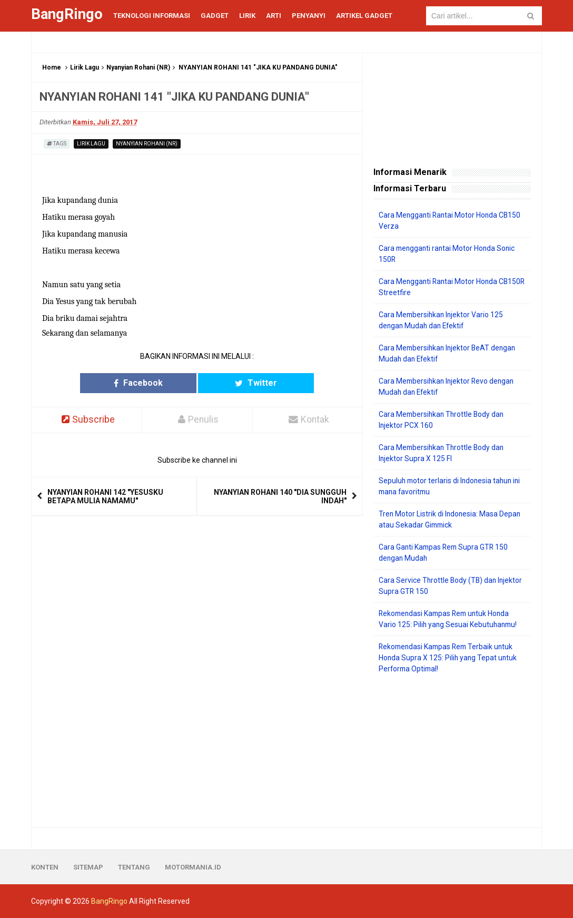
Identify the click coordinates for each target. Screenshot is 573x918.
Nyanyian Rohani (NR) (138, 67)
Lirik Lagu (84, 67)
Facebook (156, 383)
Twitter (238, 383)
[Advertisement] (452, 751)
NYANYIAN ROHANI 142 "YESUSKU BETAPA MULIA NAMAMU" (105, 496)
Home (51, 67)
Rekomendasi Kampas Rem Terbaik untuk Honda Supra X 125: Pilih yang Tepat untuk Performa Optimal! (449, 657)
